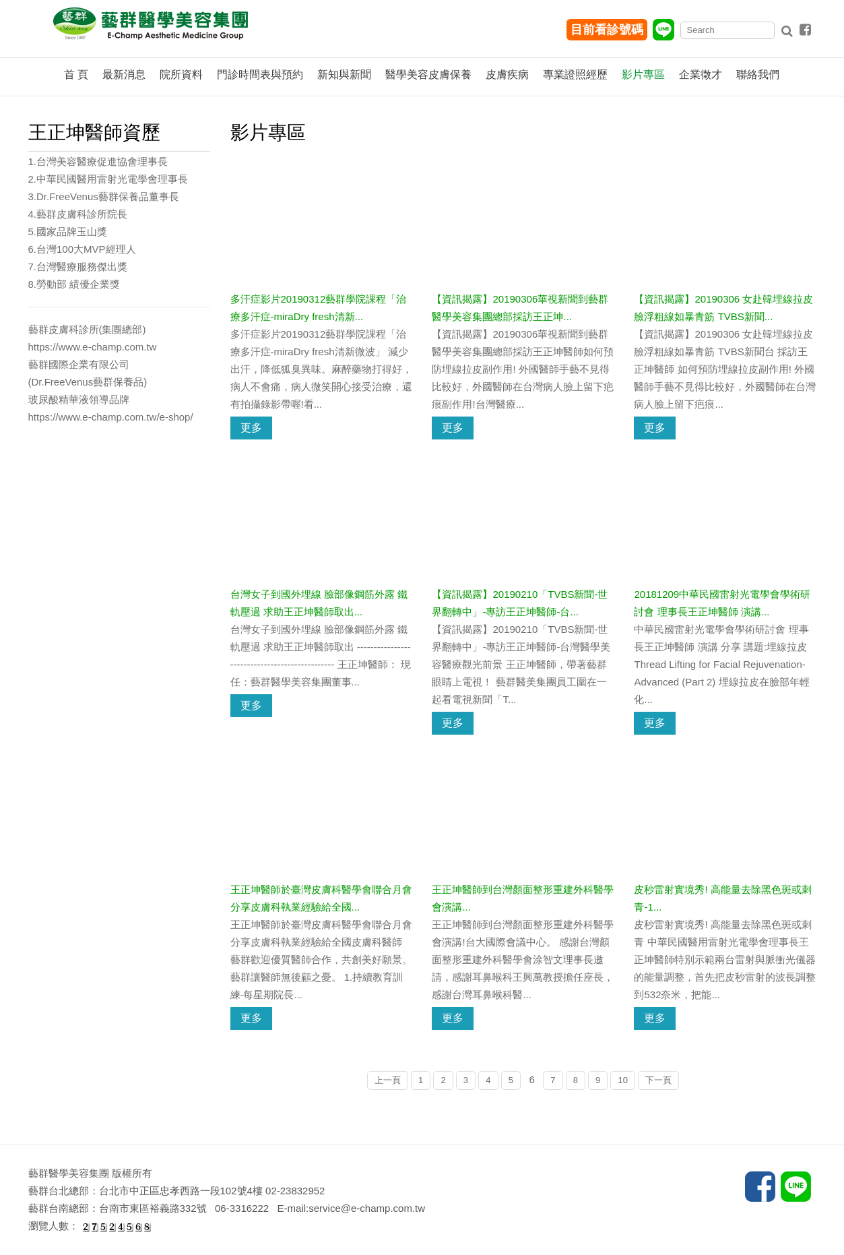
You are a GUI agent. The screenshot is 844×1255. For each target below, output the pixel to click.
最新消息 (123, 74)
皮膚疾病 (507, 74)
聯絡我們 (757, 74)
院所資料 (181, 74)
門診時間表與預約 (260, 74)
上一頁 (388, 1080)
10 (622, 1080)
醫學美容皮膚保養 (428, 74)
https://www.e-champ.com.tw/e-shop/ (110, 417)
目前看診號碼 (607, 29)
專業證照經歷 (575, 74)
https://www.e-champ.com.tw (92, 347)
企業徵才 (700, 74)
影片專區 (643, 74)
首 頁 (76, 74)
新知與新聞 (344, 74)
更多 (251, 427)
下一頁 (658, 1080)
